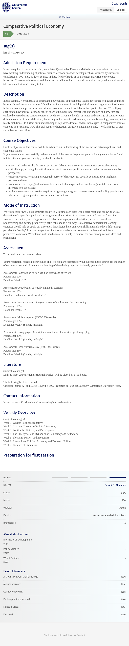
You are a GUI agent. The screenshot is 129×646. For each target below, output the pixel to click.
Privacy (70, 635)
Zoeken (66, 17)
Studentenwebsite (53, 635)
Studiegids (119, 3)
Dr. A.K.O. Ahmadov (115, 485)
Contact (81, 635)
